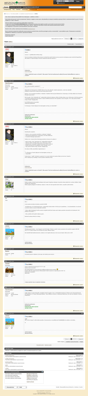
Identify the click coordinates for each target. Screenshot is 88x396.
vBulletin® (44, 392)
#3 (82, 123)
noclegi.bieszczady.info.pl (31, 7)
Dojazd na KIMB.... (9, 361)
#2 (82, 80)
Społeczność (25, 9)
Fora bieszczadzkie (14, 13)
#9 (82, 287)
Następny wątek (48, 345)
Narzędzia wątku (71, 44)
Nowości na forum (15, 7)
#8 (82, 261)
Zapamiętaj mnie (61, 3)
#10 (82, 313)
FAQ (13, 9)
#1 (82, 46)
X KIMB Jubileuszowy (9, 355)
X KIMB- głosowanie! (9, 358)
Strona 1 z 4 (67, 38)
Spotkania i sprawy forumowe (26, 13)
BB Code (28, 373)
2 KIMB (6, 368)
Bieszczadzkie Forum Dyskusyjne (67, 387)
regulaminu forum (31, 28)
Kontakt (57, 387)
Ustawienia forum (33, 9)
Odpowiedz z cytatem (78, 78)
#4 (82, 176)
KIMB (6, 365)
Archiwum (76, 387)
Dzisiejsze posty (7, 9)
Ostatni (81, 38)
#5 (82, 196)
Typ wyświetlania (78, 44)
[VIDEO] (28, 378)
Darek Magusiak (28, 71)
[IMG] (28, 376)
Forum (6, 7)
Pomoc (78, 1)
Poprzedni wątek (40, 345)
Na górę (81, 341)
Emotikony (29, 375)
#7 (82, 248)
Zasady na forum (30, 381)
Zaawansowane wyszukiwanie (77, 9)
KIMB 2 (10, 41)
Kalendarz (18, 9)
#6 (82, 223)
